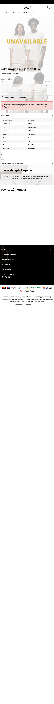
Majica (30, 123)
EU (2, 82)
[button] (2, 7)
